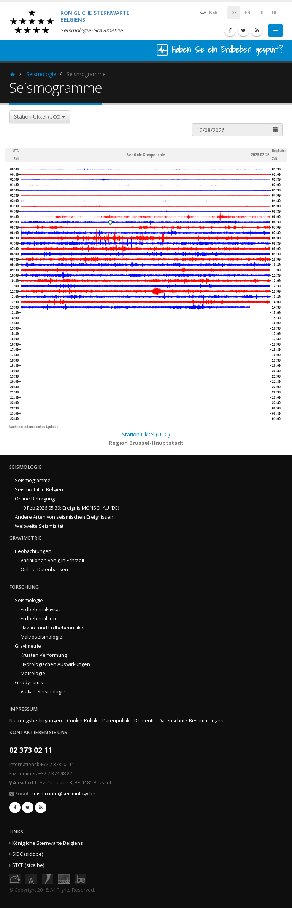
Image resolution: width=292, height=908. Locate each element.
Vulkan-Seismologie (43, 691)
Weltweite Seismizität (39, 526)
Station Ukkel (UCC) (146, 434)
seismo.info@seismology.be (63, 793)
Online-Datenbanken (44, 569)
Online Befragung (35, 498)
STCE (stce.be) (28, 865)
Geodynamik (29, 682)
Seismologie (41, 74)
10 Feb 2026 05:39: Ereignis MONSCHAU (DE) (70, 508)
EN (247, 12)
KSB (208, 12)
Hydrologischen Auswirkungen (55, 664)
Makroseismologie (41, 637)
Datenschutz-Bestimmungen (191, 720)
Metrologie (33, 673)
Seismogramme (33, 480)
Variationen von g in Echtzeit (52, 560)
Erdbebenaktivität (40, 609)
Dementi (144, 720)
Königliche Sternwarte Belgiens (47, 843)
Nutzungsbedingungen (35, 720)
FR (261, 12)
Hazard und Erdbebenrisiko (52, 627)
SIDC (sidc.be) (27, 854)
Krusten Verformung (44, 655)
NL (274, 12)
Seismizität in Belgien (39, 489)
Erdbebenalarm (38, 618)
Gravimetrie (28, 646)
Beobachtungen (33, 551)
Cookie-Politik (82, 720)
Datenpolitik (115, 720)
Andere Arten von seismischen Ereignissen (64, 517)
